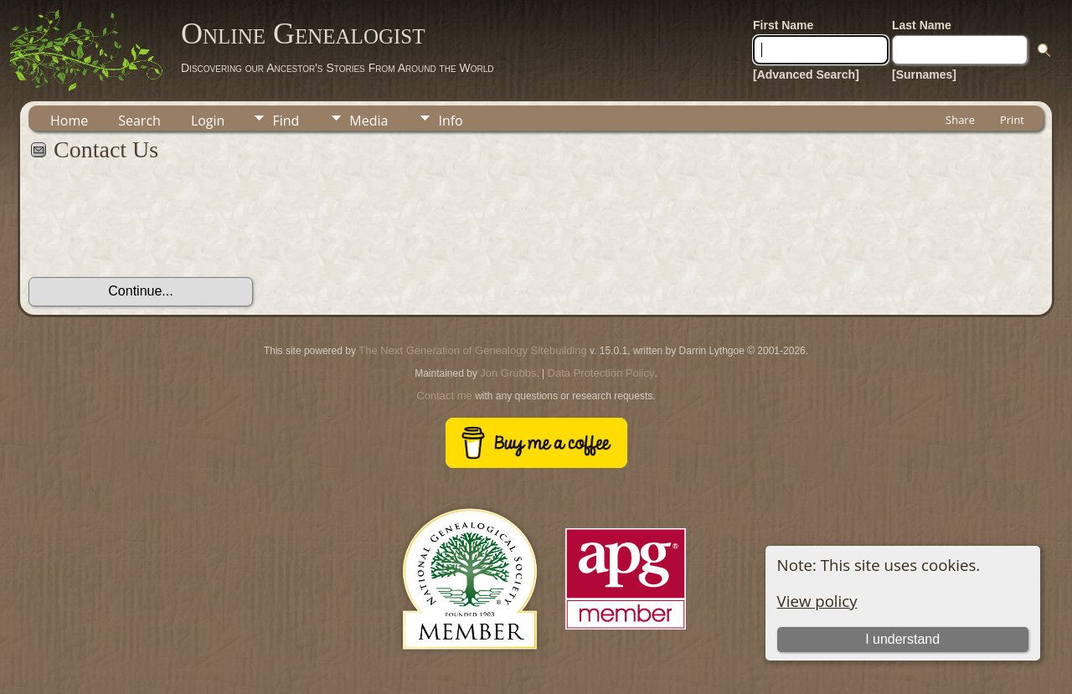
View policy (817, 600)
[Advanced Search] (806, 74)
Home (69, 120)
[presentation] (155, 228)
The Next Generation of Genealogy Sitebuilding (472, 350)
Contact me (444, 395)
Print (1012, 119)
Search (139, 120)
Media (368, 120)
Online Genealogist (303, 33)
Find (285, 120)
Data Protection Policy (601, 373)
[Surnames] (924, 74)
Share (960, 119)
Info (450, 120)
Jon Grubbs (508, 373)
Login (208, 120)
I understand (902, 639)
